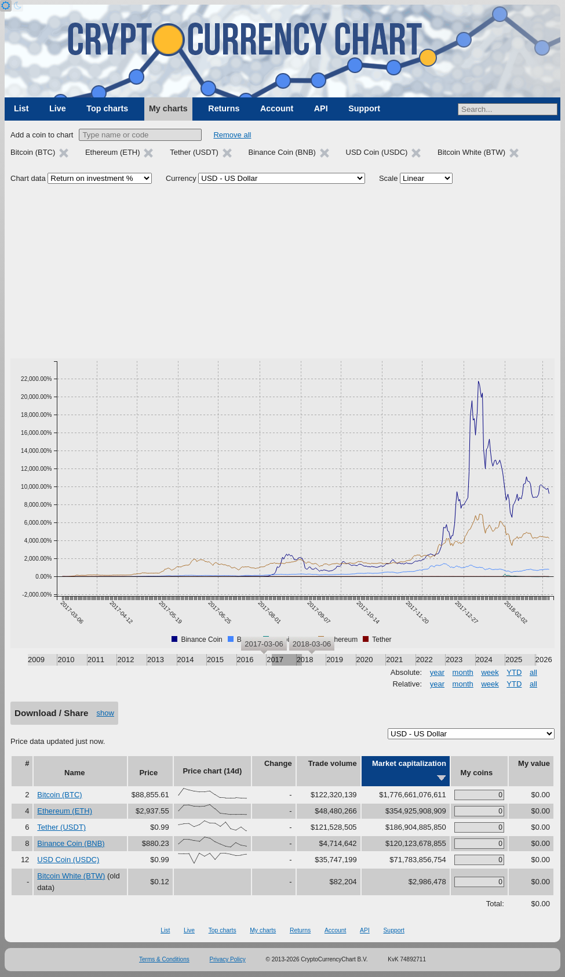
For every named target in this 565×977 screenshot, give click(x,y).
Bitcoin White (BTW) (71, 875)
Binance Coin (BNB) (70, 843)
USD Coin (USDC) (68, 859)
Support (364, 108)
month (463, 672)
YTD (514, 672)
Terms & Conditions (164, 959)
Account (276, 108)
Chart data (28, 178)
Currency (181, 178)
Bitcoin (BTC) (59, 794)
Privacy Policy (228, 959)
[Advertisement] (282, 271)
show (105, 713)
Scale (388, 178)
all (533, 672)
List (21, 108)
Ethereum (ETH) (64, 811)
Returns (223, 108)
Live (57, 108)
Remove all (232, 134)
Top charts (107, 108)
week (489, 672)
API (321, 108)
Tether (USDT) (61, 827)
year (437, 672)
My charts (168, 108)
